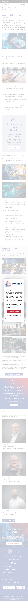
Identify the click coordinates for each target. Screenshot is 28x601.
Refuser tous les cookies (14, 315)
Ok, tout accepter (14, 311)
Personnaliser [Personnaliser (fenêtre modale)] (8, 319)
